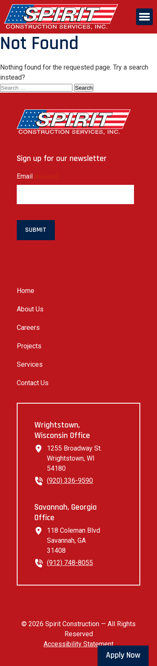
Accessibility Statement (78, 644)
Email (37, 176)
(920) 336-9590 (70, 481)
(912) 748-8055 (70, 563)
